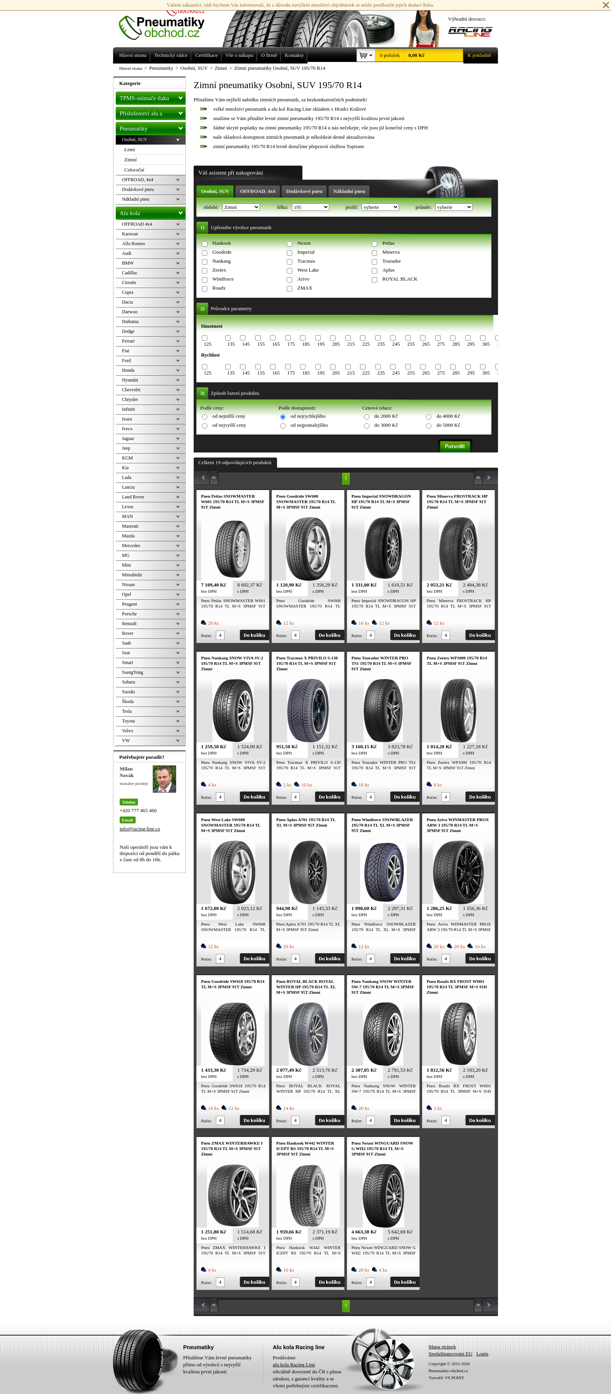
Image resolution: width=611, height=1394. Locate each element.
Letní (129, 149)
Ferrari (128, 341)
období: (211, 207)
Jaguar (128, 438)
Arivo (303, 279)
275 (441, 344)
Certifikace (206, 55)
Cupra (127, 292)
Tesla (127, 711)
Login (482, 1354)
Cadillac (130, 273)
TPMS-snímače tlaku (152, 97)
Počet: (206, 635)
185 (306, 344)
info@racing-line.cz (140, 829)
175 (291, 344)
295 (471, 344)
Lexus (127, 506)
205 (336, 344)
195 (321, 344)
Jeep (126, 448)
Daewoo (130, 311)
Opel (126, 594)
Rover (127, 633)
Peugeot (129, 604)
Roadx (219, 288)
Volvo (127, 730)
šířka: (283, 207)
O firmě (269, 55)
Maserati (130, 526)
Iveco (127, 428)
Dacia (127, 302)
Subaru (128, 682)
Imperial (305, 252)
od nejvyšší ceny (229, 425)
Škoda (128, 701)
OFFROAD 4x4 (137, 224)
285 (456, 344)
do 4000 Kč (448, 416)
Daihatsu (130, 321)
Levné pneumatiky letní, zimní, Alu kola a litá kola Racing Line (167, 20)
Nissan (128, 584)
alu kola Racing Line (294, 1364)
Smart (127, 662)
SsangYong (132, 672)
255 (411, 344)
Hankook (221, 243)
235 (381, 344)
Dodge (128, 331)
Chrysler (130, 399)
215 (351, 344)
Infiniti (128, 409)
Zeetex (219, 270)
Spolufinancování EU (450, 1354)
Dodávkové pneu (304, 191)
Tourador (391, 261)
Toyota (128, 721)
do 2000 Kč (386, 416)
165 (276, 344)
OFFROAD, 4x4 (257, 191)
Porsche (129, 614)
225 (366, 344)
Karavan (130, 234)
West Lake (308, 270)
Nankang (221, 261)
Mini (126, 565)
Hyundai (130, 380)
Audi (126, 253)
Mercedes (131, 545)
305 (486, 344)
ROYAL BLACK (399, 279)
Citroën (129, 282)
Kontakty (294, 55)
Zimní (130, 160)
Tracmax (306, 261)
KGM (127, 458)
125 (208, 344)
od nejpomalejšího (309, 425)
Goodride (221, 252)
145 (246, 344)
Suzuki (128, 691)
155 (261, 344)
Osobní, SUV (215, 191)
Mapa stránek (442, 1347)
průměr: (424, 207)
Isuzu (127, 419)
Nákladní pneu (349, 191)
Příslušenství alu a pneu (152, 113)
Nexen (304, 243)
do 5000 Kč (448, 425)
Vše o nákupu (240, 55)
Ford (126, 360)
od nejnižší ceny (228, 416)
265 (426, 344)
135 (231, 344)
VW (126, 740)
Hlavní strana (130, 68)
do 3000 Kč (386, 425)
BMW (128, 263)
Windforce (223, 279)
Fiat (125, 350)
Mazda (128, 536)
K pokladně (477, 55)
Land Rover (133, 497)
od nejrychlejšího (308, 416)
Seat (126, 652)
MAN (127, 516)
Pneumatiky (152, 127)
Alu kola (152, 212)
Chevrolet (131, 389)
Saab (126, 643)
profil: (352, 207)
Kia (125, 467)
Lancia (128, 487)
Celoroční (134, 170)
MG (125, 555)
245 (396, 344)
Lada (126, 477)
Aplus (388, 270)
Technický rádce (170, 55)
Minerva (390, 252)
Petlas (388, 243)
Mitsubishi (132, 575)
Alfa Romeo (133, 243)
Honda (128, 370)
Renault (129, 623)
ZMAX (304, 288)
